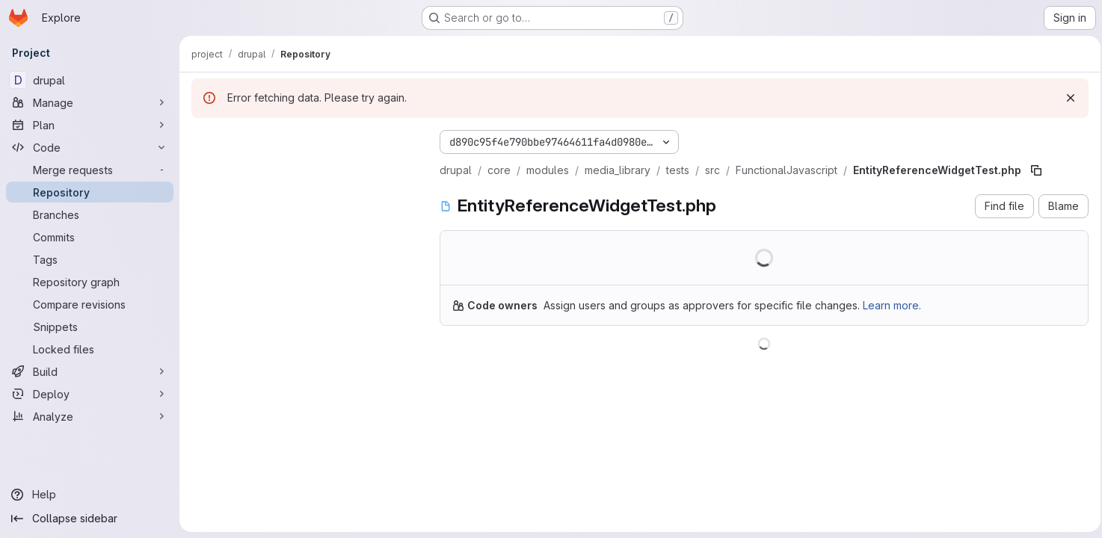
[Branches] (89, 214)
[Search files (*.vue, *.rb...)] (303, 169)
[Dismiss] (1066, 98)
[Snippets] (89, 326)
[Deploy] (89, 393)
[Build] (89, 371)
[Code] (89, 147)
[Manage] (89, 102)
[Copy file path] (1036, 170)
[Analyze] (89, 416)
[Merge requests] (89, 169)
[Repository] (89, 192)
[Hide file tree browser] (203, 139)
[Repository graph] (89, 281)
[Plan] (89, 124)
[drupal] (89, 79)
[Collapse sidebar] (89, 518)
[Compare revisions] (89, 304)
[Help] (89, 494)
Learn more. (892, 305)
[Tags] (89, 259)
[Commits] (89, 236)
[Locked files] (89, 348)
